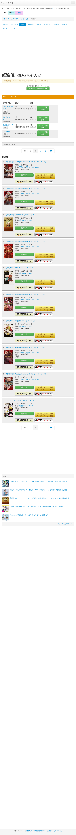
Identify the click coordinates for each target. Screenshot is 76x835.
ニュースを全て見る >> (65, 524)
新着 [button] (39, 24)
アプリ (54, 8)
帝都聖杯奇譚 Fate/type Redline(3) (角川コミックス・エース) (26, 294)
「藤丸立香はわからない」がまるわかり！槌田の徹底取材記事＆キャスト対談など (37, 506)
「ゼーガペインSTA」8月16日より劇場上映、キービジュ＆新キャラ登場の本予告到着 (38, 481)
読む (5, 111)
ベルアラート (7, 2)
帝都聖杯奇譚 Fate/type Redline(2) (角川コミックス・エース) (26, 347)
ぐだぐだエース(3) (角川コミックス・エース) (20, 321)
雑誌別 (5, 24)
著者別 (23, 24)
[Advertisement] (20, 52)
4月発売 (56, 24)
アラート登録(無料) (43, 108)
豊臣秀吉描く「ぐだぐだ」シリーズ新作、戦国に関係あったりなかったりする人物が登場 (39, 498)
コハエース (6, 131)
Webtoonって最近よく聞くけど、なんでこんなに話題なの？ (30, 515)
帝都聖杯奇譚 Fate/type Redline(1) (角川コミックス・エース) (26, 374)
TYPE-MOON (35, 167)
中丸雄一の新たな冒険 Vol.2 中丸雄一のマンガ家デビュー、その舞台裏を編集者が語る (38, 490)
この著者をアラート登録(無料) (38, 88)
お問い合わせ (58, 831)
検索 (19, 13)
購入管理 (24, 175)
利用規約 (29, 831)
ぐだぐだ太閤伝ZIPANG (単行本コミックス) (20, 215)
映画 (11, 13)
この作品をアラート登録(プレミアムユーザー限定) (44, 176)
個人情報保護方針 (39, 831)
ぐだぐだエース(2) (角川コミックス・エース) (21, 400)
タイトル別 (14, 24)
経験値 (28, 167)
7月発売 (14, 28)
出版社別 (31, 24)
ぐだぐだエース (8, 125)
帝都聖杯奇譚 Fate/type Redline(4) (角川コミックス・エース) (26, 241)
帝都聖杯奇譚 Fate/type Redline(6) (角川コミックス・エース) (26, 162)
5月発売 (64, 24)
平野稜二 (22, 167)
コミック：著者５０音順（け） (18, 19)
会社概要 (49, 831)
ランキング (47, 24)
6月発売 (6, 28)
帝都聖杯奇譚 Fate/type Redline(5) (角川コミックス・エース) (26, 188)
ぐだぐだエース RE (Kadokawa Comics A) (19, 268)
